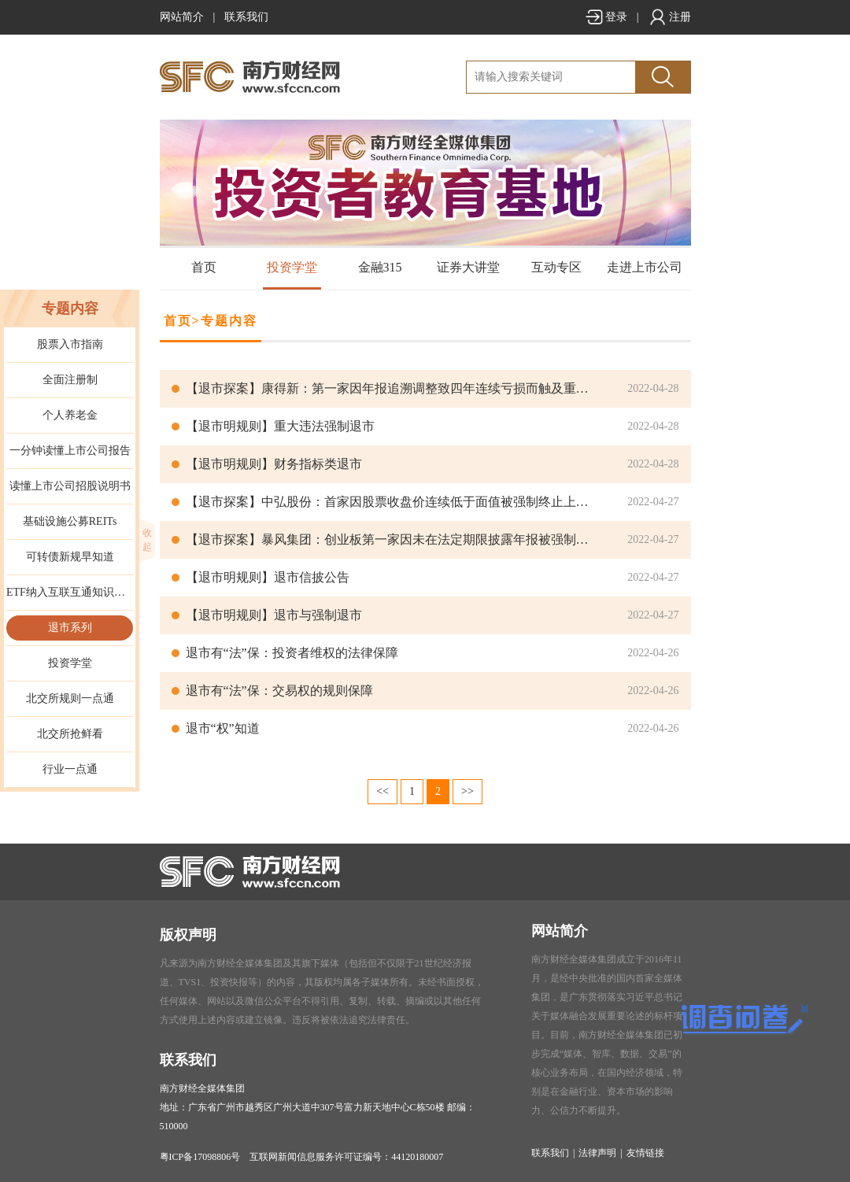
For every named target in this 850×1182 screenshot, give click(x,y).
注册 (670, 17)
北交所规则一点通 (70, 698)
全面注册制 (70, 380)
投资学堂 (292, 267)
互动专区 (556, 267)
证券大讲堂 (468, 267)
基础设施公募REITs (70, 521)
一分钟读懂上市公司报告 (70, 450)
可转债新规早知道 (70, 557)
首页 (203, 267)
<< (382, 791)
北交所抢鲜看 (70, 734)
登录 (606, 17)
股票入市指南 (70, 344)
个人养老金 (70, 415)
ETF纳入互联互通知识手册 (69, 592)
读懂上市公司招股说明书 (70, 486)
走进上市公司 (644, 267)
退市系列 (70, 627)
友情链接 (645, 1152)
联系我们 (246, 17)
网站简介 (182, 17)
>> (467, 791)
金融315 (380, 267)
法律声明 (597, 1152)
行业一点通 (70, 769)
